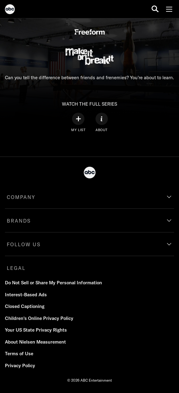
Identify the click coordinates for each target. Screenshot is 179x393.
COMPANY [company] (21, 197)
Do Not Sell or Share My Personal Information (53, 283)
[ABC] (10, 10)
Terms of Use (19, 353)
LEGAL (16, 268)
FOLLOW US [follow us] (24, 244)
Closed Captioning (24, 306)
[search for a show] (155, 9)
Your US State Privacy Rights (36, 330)
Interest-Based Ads (26, 295)
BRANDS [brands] (19, 221)
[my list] (78, 122)
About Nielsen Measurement (35, 342)
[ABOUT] (102, 122)
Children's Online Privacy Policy (39, 318)
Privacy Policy (20, 365)
